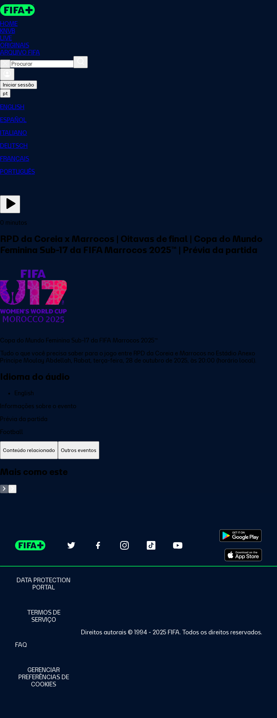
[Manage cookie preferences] (43, 677)
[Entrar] (7, 74)
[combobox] (41, 63)
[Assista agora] (10, 204)
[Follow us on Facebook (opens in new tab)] (98, 545)
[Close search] (5, 64)
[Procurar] (80, 62)
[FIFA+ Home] (17, 10)
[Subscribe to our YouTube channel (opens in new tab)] (178, 545)
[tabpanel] (138, 479)
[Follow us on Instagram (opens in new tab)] (124, 545)
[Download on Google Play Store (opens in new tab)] (240, 536)
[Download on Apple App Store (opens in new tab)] (243, 555)
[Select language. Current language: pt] (5, 93)
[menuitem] (138, 107)
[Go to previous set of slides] (4, 489)
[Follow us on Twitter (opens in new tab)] (71, 545)
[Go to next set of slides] (12, 489)
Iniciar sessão (18, 84)
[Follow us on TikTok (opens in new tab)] (151, 545)
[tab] (29, 450)
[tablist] (138, 450)
